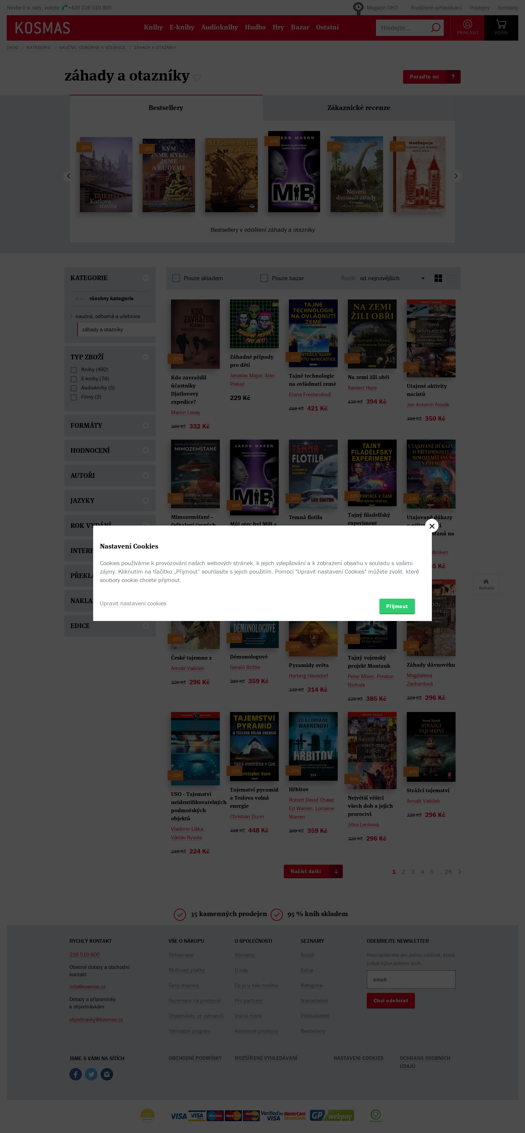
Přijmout (397, 606)
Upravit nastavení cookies (133, 603)
